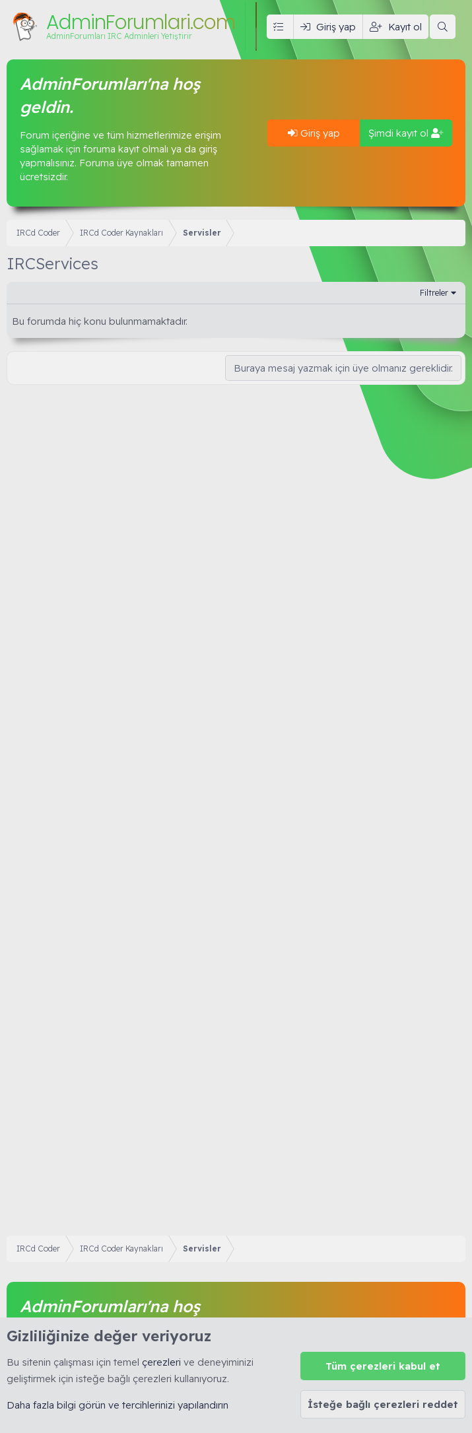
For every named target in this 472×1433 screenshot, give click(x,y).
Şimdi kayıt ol (406, 133)
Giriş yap (314, 133)
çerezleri (161, 1362)
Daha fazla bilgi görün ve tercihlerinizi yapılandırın (117, 1405)
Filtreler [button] (434, 292)
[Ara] (442, 27)
